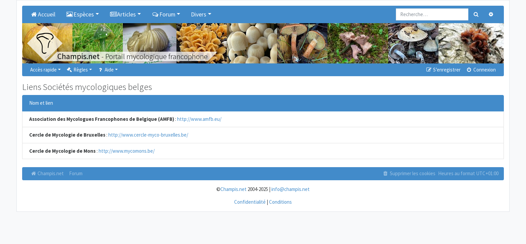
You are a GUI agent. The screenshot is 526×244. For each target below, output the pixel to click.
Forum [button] (163, 14)
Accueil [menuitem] (42, 14)
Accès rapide (43, 69)
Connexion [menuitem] (481, 69)
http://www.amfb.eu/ (199, 119)
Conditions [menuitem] (280, 202)
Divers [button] (198, 14)
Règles (77, 69)
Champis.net (47, 173)
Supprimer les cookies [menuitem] (408, 173)
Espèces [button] (80, 14)
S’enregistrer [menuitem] (442, 69)
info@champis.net (290, 189)
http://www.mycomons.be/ (127, 151)
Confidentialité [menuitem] (250, 202)
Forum (76, 173)
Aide (105, 69)
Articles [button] (123, 14)
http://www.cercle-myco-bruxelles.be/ (148, 135)
